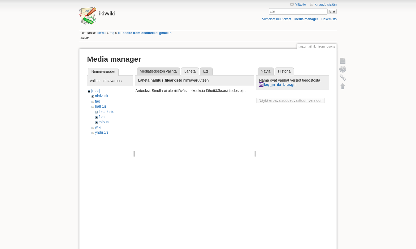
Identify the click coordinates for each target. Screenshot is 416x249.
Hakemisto (329, 19)
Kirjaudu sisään (325, 4)
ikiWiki (101, 33)
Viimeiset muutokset (276, 19)
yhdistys (102, 132)
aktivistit (101, 96)
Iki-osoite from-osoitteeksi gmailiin (144, 33)
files (102, 117)
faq (112, 33)
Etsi (332, 11)
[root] (95, 91)
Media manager (306, 19)
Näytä (266, 71)
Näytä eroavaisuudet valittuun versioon (290, 100)
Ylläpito (300, 4)
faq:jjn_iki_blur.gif (280, 84)
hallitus (101, 106)
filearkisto (106, 111)
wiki (98, 127)
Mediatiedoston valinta (158, 71)
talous (104, 122)
